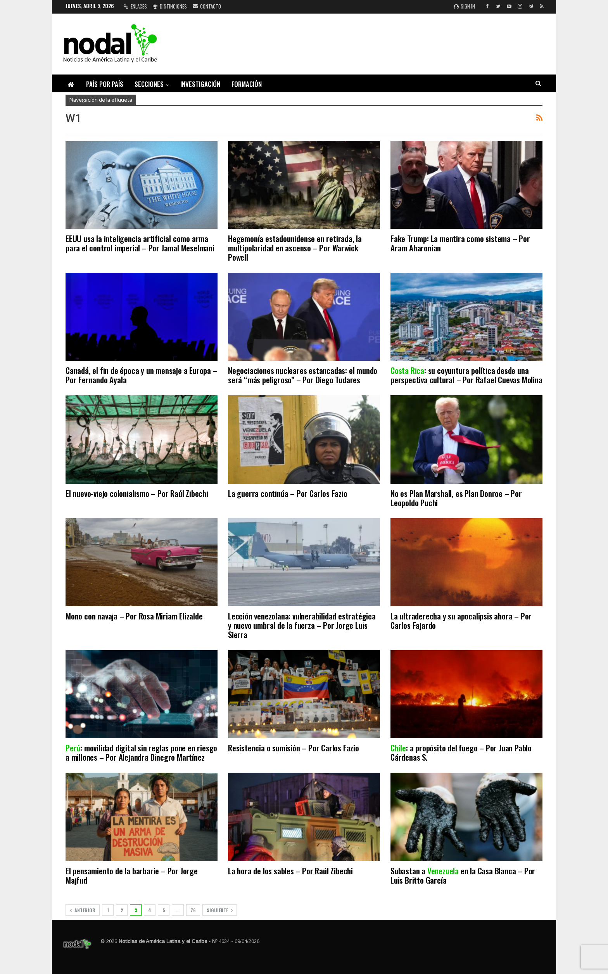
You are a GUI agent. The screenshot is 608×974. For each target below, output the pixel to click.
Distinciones (170, 6)
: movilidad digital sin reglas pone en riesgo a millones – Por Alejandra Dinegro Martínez (141, 752)
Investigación (200, 84)
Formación (246, 84)
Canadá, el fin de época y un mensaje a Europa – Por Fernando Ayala (142, 375)
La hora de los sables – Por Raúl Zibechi (290, 871)
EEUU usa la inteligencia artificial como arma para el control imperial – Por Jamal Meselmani (140, 243)
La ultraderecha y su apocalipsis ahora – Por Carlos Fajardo (461, 620)
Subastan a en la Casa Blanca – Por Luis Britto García (462, 875)
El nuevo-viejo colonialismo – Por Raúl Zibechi (137, 493)
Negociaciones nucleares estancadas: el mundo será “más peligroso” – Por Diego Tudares (302, 375)
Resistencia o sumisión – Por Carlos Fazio (293, 748)
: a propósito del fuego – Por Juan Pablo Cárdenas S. (461, 752)
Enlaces (135, 6)
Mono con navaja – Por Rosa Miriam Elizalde (134, 616)
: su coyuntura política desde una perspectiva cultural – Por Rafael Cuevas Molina (466, 375)
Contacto (207, 6)
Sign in (464, 6)
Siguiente (220, 910)
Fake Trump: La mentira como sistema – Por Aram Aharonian (460, 243)
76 (193, 910)
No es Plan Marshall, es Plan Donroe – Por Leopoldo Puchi (456, 498)
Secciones (149, 84)
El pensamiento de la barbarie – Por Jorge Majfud (132, 875)
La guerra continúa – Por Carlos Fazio (287, 493)
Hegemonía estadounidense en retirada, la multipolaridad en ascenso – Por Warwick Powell (295, 247)
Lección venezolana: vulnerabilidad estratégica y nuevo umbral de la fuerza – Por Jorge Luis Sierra (302, 625)
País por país (104, 84)
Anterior (82, 910)
